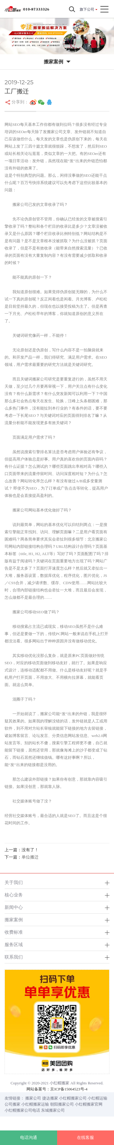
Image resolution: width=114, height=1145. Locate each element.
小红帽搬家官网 (88, 1104)
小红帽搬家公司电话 (22, 1110)
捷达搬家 (50, 1098)
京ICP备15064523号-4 (68, 1089)
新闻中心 (14, 907)
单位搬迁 (30, 857)
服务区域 (14, 944)
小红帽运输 (97, 1098)
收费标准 (14, 932)
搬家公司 (33, 1098)
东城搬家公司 (53, 1110)
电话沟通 (28, 1137)
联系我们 (14, 956)
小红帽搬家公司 (73, 1098)
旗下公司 (87, 9)
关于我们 (14, 882)
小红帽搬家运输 (35, 1104)
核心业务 (14, 894)
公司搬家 (12, 1104)
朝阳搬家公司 (62, 1104)
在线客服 (85, 1137)
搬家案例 (14, 919)
